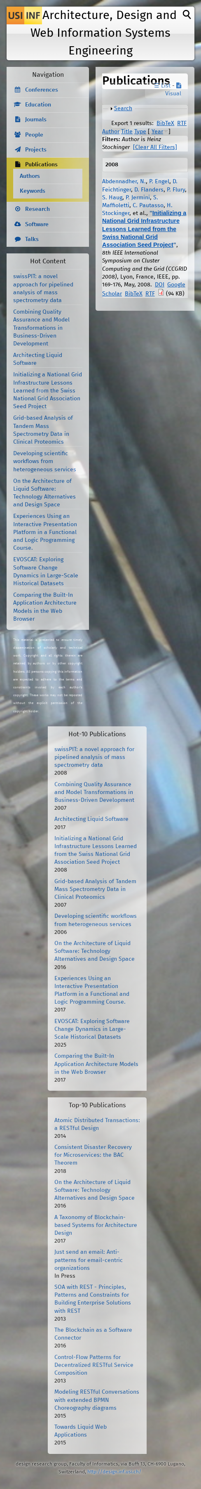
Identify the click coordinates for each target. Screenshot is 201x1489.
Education (38, 105)
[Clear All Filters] (155, 147)
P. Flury (176, 190)
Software (37, 224)
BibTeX (165, 123)
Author (110, 132)
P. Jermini (138, 198)
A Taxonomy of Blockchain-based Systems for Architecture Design (95, 1225)
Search (123, 108)
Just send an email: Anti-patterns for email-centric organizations (88, 1260)
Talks (32, 239)
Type (140, 132)
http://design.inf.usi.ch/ (114, 1472)
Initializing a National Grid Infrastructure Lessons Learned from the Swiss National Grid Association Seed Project (144, 229)
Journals (36, 120)
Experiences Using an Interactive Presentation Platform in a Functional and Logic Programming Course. (45, 532)
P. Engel (159, 181)
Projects (36, 150)
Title (127, 132)
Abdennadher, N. (124, 181)
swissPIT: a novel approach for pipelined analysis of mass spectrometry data (94, 757)
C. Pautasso (148, 205)
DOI (159, 285)
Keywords (32, 191)
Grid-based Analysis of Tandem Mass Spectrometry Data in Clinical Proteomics (95, 889)
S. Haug (112, 198)
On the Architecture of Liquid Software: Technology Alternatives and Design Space (94, 951)
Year (157, 132)
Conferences (41, 90)
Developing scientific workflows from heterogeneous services (44, 461)
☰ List (162, 86)
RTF (182, 123)
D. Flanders (149, 190)
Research (37, 209)
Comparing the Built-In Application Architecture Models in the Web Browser (96, 1064)
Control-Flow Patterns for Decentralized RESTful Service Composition (93, 1365)
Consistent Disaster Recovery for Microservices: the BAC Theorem (93, 1155)
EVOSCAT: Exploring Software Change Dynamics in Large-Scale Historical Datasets (92, 1029)
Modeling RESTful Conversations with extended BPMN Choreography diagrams (96, 1400)
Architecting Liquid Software (91, 819)
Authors (30, 176)
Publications (41, 165)
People (34, 135)
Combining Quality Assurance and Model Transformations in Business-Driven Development (41, 328)
